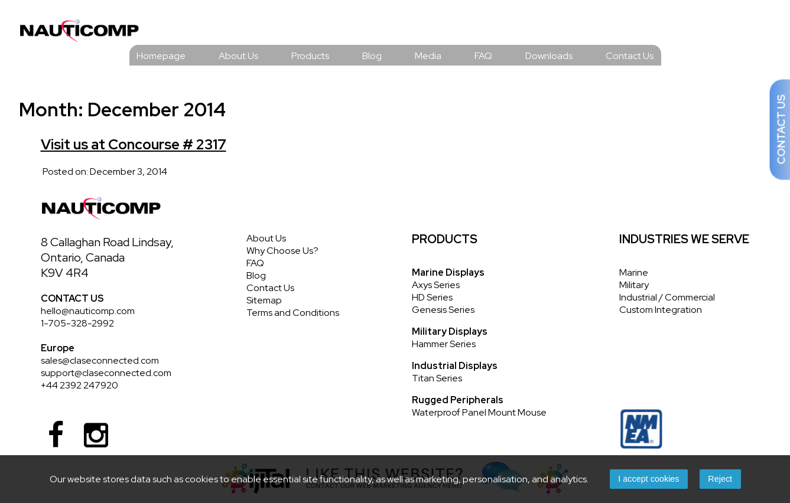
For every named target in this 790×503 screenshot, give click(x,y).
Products (310, 56)
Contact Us (630, 56)
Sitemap (264, 300)
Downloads (549, 56)
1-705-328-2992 (77, 323)
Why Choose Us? (282, 250)
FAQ (483, 56)
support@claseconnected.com (106, 373)
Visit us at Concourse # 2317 (133, 144)
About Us (238, 56)
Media (428, 56)
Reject (720, 479)
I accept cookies (648, 479)
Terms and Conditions (292, 312)
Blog (372, 56)
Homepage (161, 56)
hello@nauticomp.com (88, 311)
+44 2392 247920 (79, 385)
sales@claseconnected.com (100, 360)
